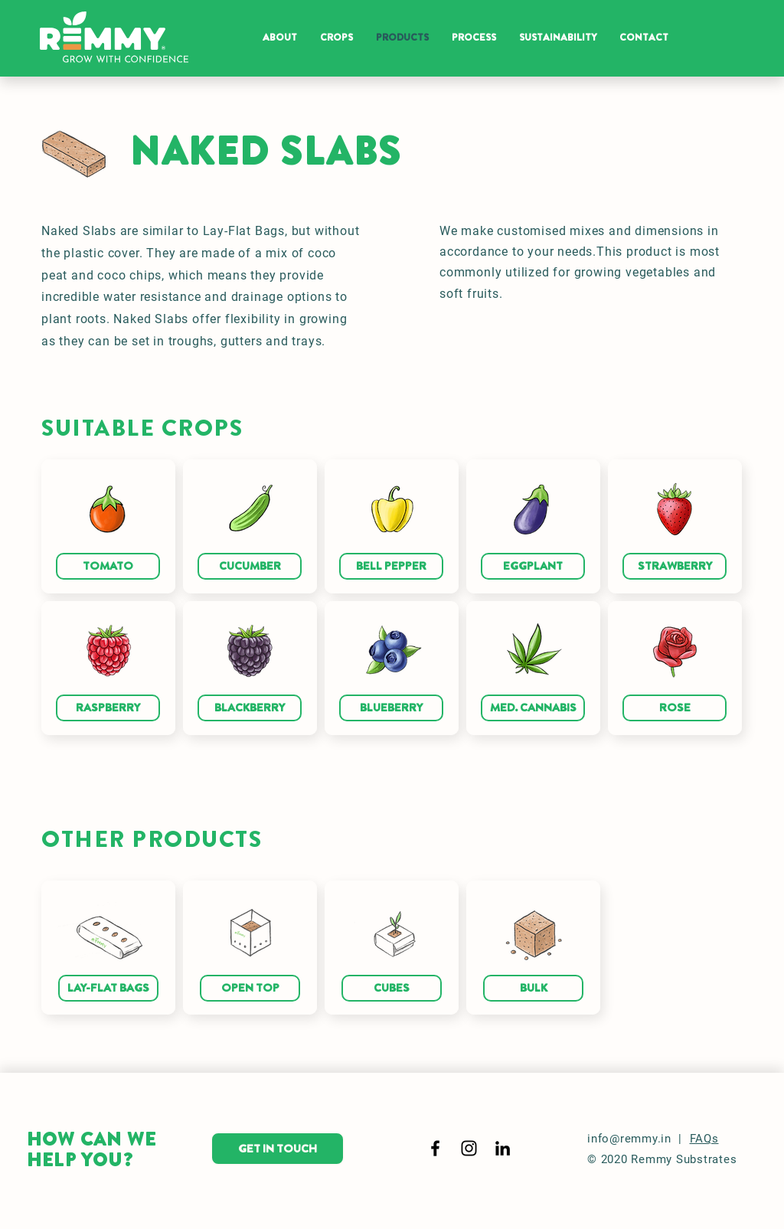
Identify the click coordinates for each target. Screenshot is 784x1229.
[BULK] (533, 988)
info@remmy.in (629, 1139)
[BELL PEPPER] (391, 566)
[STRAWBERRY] (674, 566)
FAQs (704, 1139)
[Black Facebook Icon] (435, 1148)
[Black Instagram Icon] (469, 1148)
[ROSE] (674, 708)
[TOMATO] (108, 566)
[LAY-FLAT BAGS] (108, 988)
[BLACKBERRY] (250, 708)
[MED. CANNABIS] (533, 708)
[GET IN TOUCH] (278, 1148)
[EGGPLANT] (533, 566)
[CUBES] (391, 988)
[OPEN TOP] (250, 988)
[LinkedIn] (502, 1148)
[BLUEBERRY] (391, 708)
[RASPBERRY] (108, 708)
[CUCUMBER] (250, 566)
